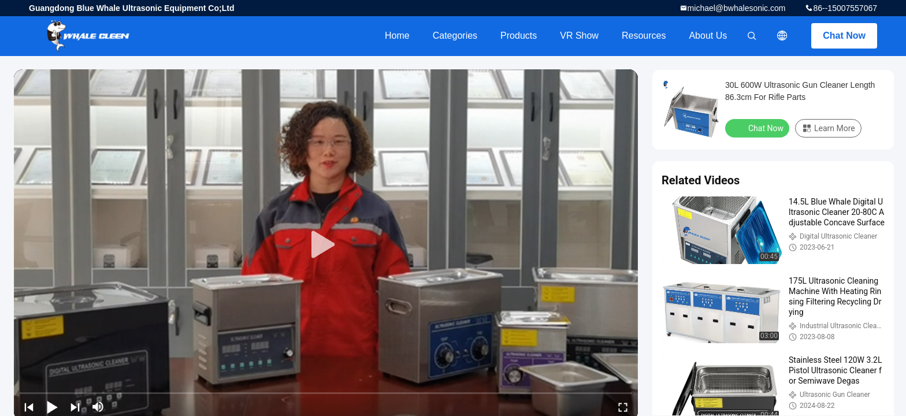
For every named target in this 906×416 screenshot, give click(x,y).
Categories (455, 35)
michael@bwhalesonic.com (737, 8)
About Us (708, 35)
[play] (325, 245)
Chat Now (844, 35)
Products (518, 35)
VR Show (579, 35)
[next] (75, 406)
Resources (644, 35)
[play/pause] (52, 406)
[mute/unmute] (98, 406)
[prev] (28, 406)
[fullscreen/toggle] (622, 406)
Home (397, 35)
